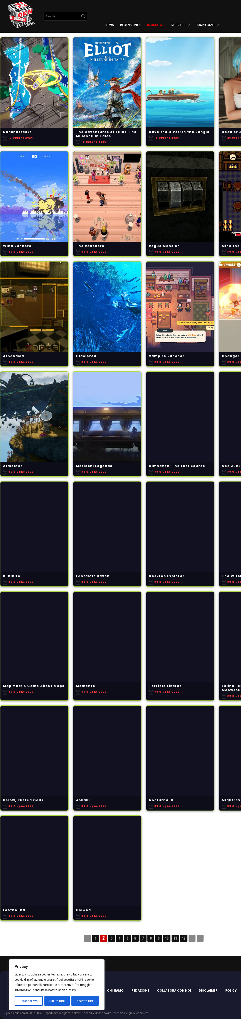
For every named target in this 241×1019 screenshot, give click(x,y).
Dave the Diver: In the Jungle (179, 132)
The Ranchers (90, 246)
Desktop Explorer (167, 576)
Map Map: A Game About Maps (33, 686)
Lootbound (14, 910)
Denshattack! (17, 132)
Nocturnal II (161, 800)
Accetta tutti (85, 1001)
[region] (56, 984)
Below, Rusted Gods (23, 800)
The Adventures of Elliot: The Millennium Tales (106, 134)
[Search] (83, 16)
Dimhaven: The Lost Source (177, 466)
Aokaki (83, 800)
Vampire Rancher (167, 356)
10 (167, 938)
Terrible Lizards (165, 686)
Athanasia (13, 356)
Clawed (83, 910)
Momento (85, 686)
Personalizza (29, 1001)
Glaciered (86, 356)
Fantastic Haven (93, 576)
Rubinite (11, 576)
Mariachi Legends (94, 466)
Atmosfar (13, 466)
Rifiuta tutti (57, 1001)
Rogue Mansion (164, 246)
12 (183, 938)
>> (200, 938)
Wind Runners (17, 246)
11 (175, 938)
